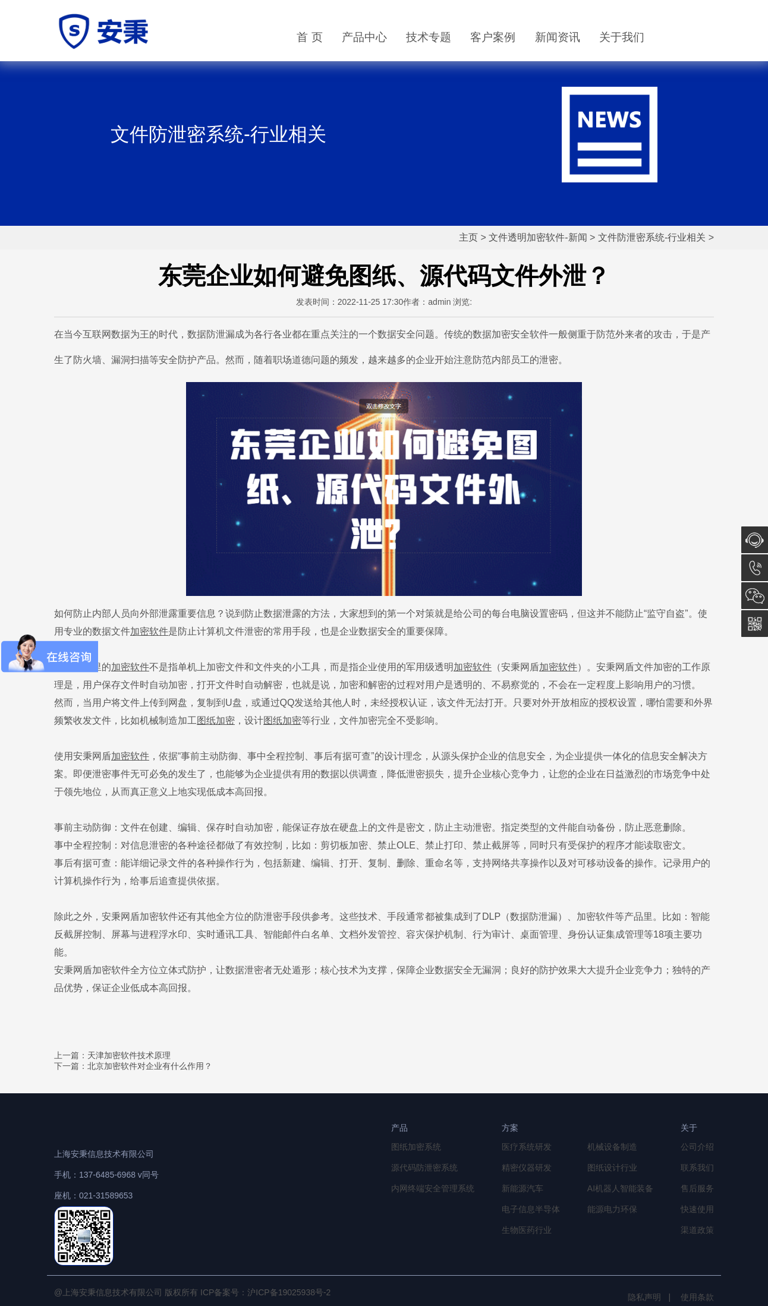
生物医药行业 (527, 1230)
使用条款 (697, 1297)
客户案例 (492, 37)
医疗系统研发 (527, 1147)
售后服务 (697, 1188)
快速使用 (697, 1209)
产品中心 (364, 37)
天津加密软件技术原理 (129, 1055)
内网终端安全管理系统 (432, 1188)
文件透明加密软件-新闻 (538, 237)
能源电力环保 (612, 1209)
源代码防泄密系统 (424, 1167)
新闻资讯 (557, 37)
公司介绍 (697, 1147)
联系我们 (697, 1167)
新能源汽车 (522, 1188)
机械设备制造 (612, 1147)
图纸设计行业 (612, 1167)
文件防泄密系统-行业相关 (652, 237)
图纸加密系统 (416, 1147)
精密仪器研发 (527, 1167)
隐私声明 (644, 1297)
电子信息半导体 (531, 1209)
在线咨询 (754, 539)
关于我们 (621, 37)
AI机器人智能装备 (620, 1188)
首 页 (309, 37)
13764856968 (754, 567)
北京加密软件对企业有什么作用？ (149, 1066)
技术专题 (428, 37)
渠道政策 (697, 1230)
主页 (468, 237)
